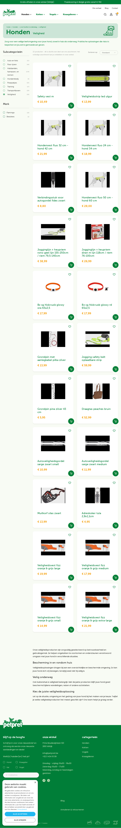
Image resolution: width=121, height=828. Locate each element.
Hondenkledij (13, 79)
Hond (9, 762)
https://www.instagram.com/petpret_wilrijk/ (48, 780)
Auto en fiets (12, 60)
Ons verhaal (96, 8)
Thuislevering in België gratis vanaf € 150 (82, 2)
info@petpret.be (50, 753)
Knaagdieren (69, 14)
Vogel (21, 767)
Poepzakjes (12, 82)
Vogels (53, 14)
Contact (115, 8)
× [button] (35, 782)
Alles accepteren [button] (20, 814)
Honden (25, 14)
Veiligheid (11, 94)
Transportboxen (13, 90)
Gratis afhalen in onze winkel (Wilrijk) (37, 2)
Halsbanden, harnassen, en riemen (13, 71)
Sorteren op (92, 52)
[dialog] (20, 803)
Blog (106, 8)
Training (10, 86)
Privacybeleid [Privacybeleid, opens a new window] (22, 809)
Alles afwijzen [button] (20, 820)
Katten (39, 14)
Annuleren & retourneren (72, 809)
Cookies (44, 823)
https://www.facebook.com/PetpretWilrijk (44, 780)
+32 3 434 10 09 (49, 756)
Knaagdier (22, 762)
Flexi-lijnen (12, 64)
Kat (8, 767)
